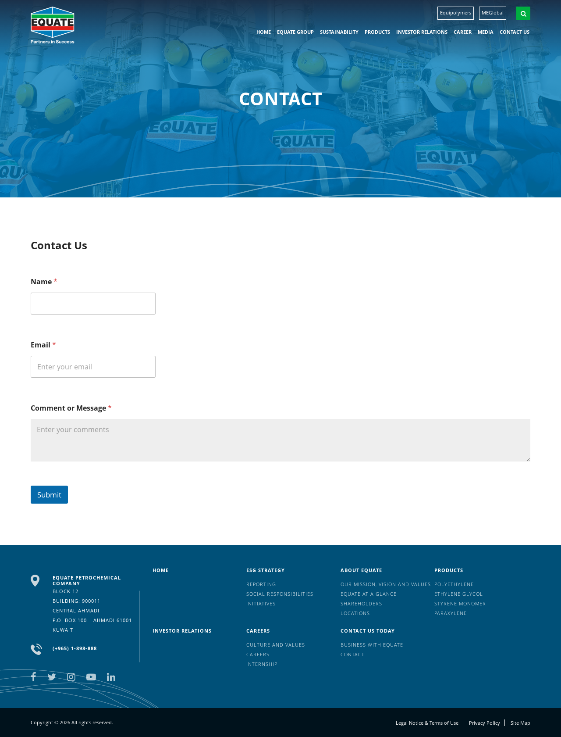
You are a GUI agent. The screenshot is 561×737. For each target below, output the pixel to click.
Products (377, 32)
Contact (353, 654)
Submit (49, 495)
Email (43, 345)
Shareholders (361, 603)
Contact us (514, 32)
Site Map (520, 722)
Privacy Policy (484, 722)
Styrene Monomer (460, 603)
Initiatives (261, 603)
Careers (258, 630)
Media (486, 32)
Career (463, 32)
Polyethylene (454, 584)
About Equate (361, 570)
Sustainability (339, 32)
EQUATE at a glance (369, 593)
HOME (263, 32)
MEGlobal (493, 12)
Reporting (261, 584)
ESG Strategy (265, 570)
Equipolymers (455, 12)
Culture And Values (275, 644)
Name (44, 282)
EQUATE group (295, 32)
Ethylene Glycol (458, 593)
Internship (261, 664)
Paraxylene (450, 613)
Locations (355, 613)
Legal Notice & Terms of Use (427, 722)
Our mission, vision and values (386, 584)
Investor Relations (421, 32)
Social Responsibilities (279, 593)
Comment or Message (71, 408)
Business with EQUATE (372, 644)
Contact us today (368, 630)
